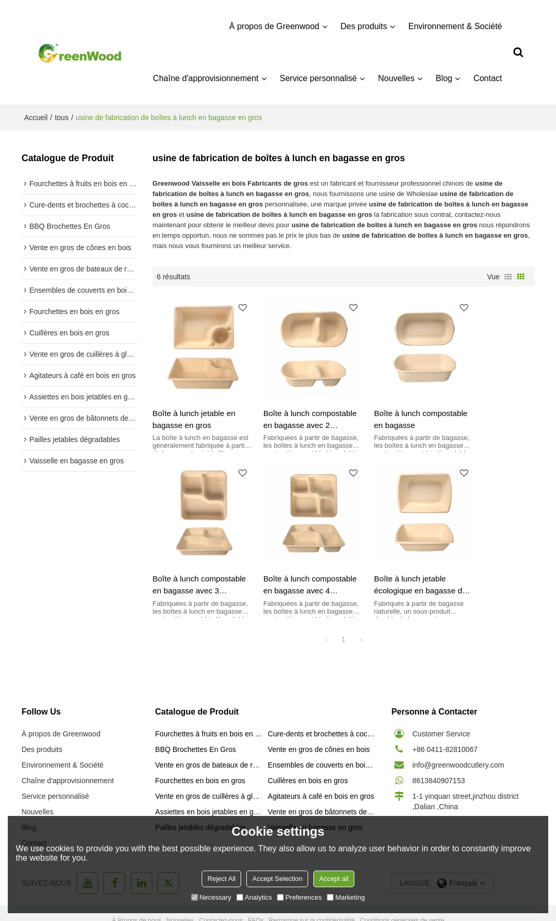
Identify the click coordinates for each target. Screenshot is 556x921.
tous (61, 117)
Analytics (254, 897)
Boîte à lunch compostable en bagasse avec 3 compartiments (475, 407)
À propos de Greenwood (275, 25)
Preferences (299, 897)
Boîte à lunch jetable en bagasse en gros (194, 406)
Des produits (364, 25)
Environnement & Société (456, 25)
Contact (488, 77)
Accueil (35, 117)
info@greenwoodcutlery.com (458, 739)
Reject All (221, 879)
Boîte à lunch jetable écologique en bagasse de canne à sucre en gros (291, 560)
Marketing (346, 897)
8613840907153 (438, 755)
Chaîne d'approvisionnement (206, 77)
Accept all (333, 879)
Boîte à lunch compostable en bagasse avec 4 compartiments (181, 560)
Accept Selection (277, 879)
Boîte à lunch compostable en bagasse (377, 407)
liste (508, 276)
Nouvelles (397, 77)
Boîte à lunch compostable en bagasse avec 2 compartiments (278, 407)
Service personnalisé (319, 77)
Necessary (211, 897)
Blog (444, 77)
